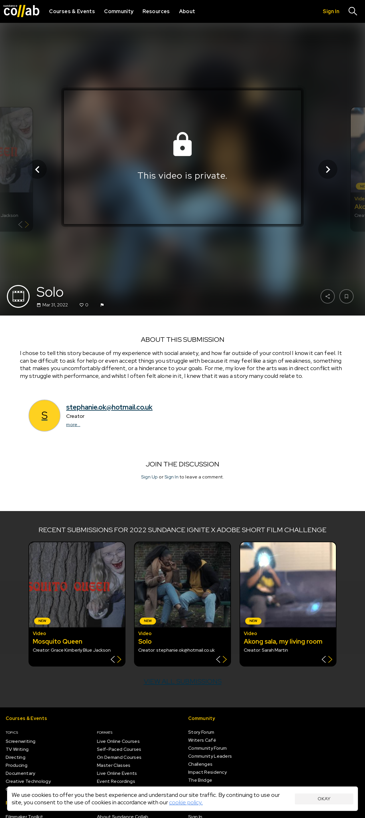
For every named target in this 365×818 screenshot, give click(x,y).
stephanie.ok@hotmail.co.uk (109, 407)
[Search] (353, 11)
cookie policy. (186, 802)
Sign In (172, 477)
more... (73, 425)
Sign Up (149, 477)
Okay (324, 799)
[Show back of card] (23, 225)
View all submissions (183, 681)
